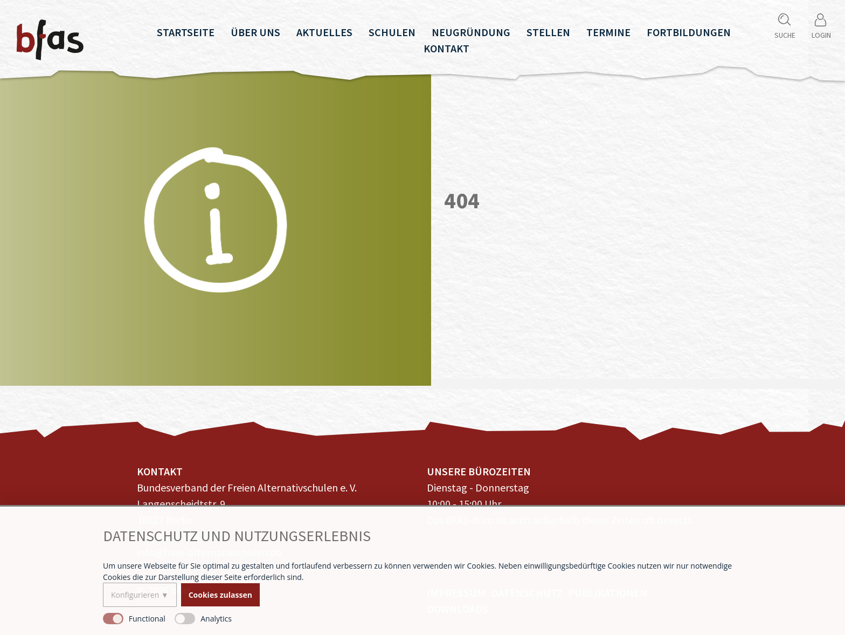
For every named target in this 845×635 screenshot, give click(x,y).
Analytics (216, 618)
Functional (147, 618)
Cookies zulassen (220, 595)
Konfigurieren (135, 595)
